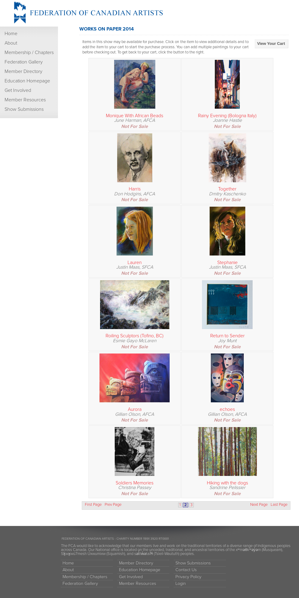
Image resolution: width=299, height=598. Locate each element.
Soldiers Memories (134, 483)
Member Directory (23, 71)
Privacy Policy (188, 576)
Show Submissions (24, 109)
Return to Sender (227, 336)
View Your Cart (271, 43)
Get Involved (18, 90)
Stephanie (227, 262)
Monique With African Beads (134, 115)
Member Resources (25, 100)
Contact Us (186, 569)
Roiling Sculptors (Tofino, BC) (135, 336)
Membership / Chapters (29, 52)
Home (11, 34)
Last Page (279, 505)
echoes (227, 409)
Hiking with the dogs (227, 483)
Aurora (135, 409)
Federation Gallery (24, 62)
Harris (135, 189)
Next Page (259, 505)
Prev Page (113, 505)
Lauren (135, 262)
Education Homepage (27, 81)
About (11, 43)
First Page (93, 505)
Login (180, 583)
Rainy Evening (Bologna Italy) (227, 115)
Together (227, 189)
